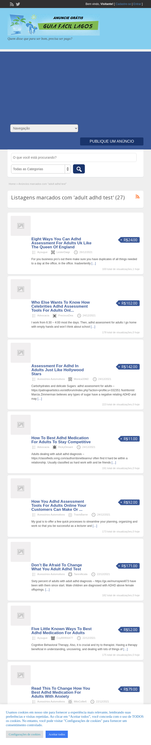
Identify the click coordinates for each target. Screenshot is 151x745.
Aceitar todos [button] (56, 734)
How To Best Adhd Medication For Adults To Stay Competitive (61, 440)
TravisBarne (81, 514)
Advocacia (43, 315)
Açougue (42, 252)
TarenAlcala (80, 574)
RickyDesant (65, 447)
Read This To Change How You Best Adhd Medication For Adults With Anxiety (60, 692)
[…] (93, 263)
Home (12, 183)
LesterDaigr (63, 252)
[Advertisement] (75, 84)
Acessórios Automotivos (51, 379)
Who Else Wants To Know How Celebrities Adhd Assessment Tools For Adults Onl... (60, 306)
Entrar (137, 4)
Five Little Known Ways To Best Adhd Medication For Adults (61, 631)
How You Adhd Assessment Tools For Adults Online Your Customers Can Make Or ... (58, 505)
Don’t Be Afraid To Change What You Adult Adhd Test (56, 567)
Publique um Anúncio (112, 141)
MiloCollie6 (80, 701)
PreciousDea (65, 315)
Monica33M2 (81, 379)
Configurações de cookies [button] (24, 734)
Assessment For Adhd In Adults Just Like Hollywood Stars (57, 370)
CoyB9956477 (64, 637)
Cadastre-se (123, 4)
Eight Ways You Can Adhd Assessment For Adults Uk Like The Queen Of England (61, 243)
